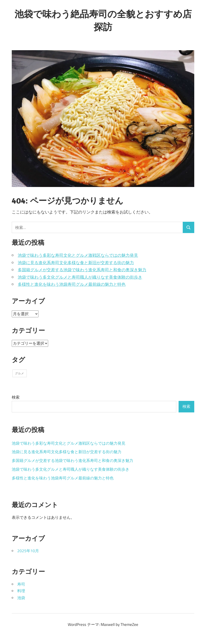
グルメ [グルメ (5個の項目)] (19, 373)
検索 (16, 397)
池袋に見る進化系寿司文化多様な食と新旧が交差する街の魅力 (76, 263)
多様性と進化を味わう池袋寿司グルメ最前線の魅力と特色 (72, 284)
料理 (21, 591)
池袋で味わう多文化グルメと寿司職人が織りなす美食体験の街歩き (80, 277)
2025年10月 (28, 551)
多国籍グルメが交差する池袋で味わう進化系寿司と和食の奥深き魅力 (82, 270)
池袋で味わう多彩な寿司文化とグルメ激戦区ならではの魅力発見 (78, 255)
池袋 (21, 598)
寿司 (21, 584)
